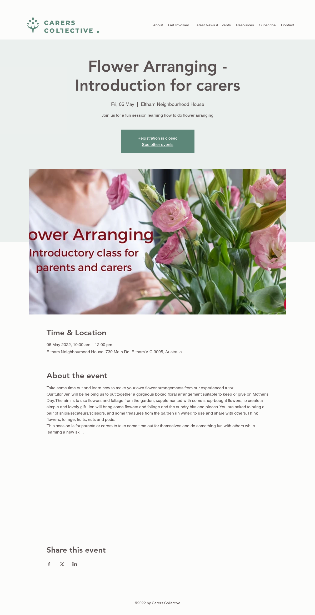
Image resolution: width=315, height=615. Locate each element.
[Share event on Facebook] (49, 564)
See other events (157, 144)
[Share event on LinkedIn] (74, 564)
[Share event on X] (61, 564)
